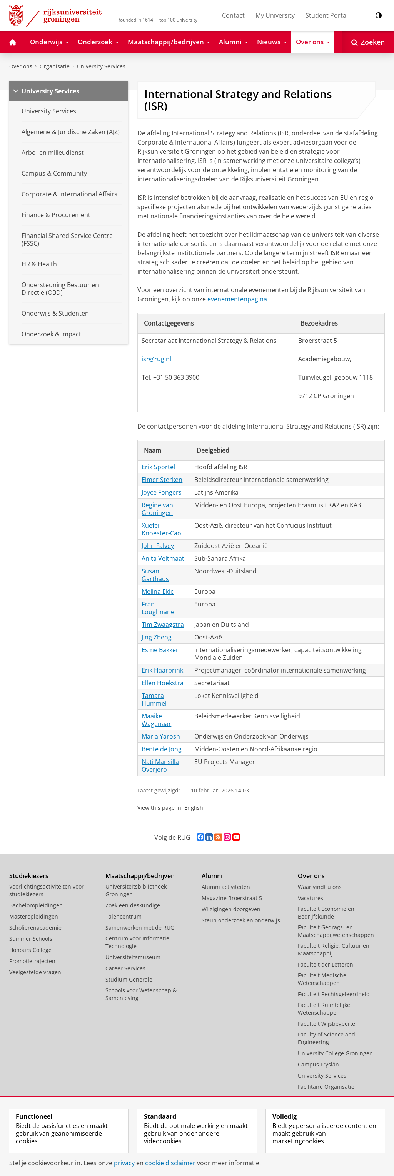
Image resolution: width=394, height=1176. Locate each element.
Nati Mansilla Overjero (160, 765)
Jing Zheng (157, 637)
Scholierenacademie (35, 927)
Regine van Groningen (157, 509)
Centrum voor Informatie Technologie (137, 942)
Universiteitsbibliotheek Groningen (136, 890)
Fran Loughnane (158, 608)
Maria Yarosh (161, 736)
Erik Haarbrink (162, 670)
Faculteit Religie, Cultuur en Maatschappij (333, 949)
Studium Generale (128, 979)
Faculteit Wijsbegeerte (326, 1023)
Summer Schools (30, 938)
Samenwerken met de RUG (139, 927)
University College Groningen (335, 1053)
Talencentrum (123, 916)
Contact (233, 15)
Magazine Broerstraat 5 (232, 898)
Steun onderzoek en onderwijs (241, 920)
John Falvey (158, 545)
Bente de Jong (162, 749)
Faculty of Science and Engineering (326, 1038)
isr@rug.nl (156, 359)
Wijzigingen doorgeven (231, 909)
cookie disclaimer (170, 1163)
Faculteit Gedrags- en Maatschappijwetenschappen (336, 931)
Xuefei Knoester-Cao (161, 529)
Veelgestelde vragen (35, 972)
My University (275, 15)
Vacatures (310, 898)
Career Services (125, 968)
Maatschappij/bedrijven (140, 876)
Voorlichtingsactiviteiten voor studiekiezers (46, 890)
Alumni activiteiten (226, 886)
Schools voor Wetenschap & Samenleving (141, 994)
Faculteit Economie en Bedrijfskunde (326, 912)
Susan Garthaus (155, 575)
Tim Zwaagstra (163, 624)
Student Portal (327, 15)
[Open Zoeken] (368, 42)
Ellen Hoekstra (163, 683)
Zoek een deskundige (132, 905)
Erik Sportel (158, 467)
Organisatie (55, 66)
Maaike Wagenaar (156, 720)
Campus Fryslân (318, 1064)
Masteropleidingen (33, 916)
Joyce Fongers (162, 492)
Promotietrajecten (32, 961)
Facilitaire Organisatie (326, 1086)
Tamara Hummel (154, 699)
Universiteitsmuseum (132, 957)
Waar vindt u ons (320, 886)
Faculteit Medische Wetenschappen (322, 979)
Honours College (30, 949)
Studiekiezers (28, 876)
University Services (101, 66)
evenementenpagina (237, 299)
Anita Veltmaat (163, 558)
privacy (124, 1163)
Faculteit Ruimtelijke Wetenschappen (324, 1008)
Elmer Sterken (162, 479)
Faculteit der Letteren (325, 964)
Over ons (20, 66)
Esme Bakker (160, 650)
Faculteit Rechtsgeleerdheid (334, 994)
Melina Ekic (158, 591)
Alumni (212, 876)
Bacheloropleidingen (36, 905)
